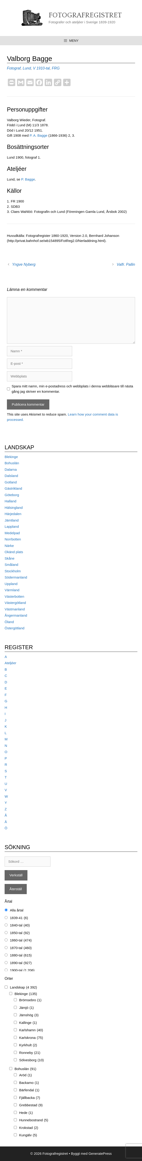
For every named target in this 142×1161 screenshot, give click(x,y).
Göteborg (12, 495)
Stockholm (13, 571)
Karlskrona (31, 1037)
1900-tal (22, 970)
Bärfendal (29, 1090)
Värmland (12, 590)
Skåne (10, 558)
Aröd (25, 1075)
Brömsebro (30, 1000)
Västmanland (15, 609)
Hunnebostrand (33, 1120)
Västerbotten (14, 596)
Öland (9, 622)
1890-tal (21, 963)
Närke (9, 546)
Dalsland (11, 476)
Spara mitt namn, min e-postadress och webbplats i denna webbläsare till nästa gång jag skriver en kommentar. (72, 388)
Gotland (11, 482)
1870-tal (21, 948)
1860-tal (21, 940)
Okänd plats (14, 552)
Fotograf (14, 68)
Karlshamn (31, 1030)
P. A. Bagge (38, 135)
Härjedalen (13, 514)
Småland (11, 565)
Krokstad (28, 1128)
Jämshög (28, 1015)
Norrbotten (13, 539)
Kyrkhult (28, 1045)
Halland (10, 501)
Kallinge (28, 1022)
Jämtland (12, 520)
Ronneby (29, 1052)
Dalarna (11, 469)
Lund (27, 68)
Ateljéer (10, 663)
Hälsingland (14, 508)
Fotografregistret (85, 15)
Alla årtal (16, 910)
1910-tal (43, 68)
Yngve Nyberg (24, 264)
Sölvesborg (31, 1060)
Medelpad (12, 533)
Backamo (29, 1083)
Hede (26, 1113)
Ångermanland (16, 615)
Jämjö (26, 1007)
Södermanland (16, 577)
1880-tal (21, 955)
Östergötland (14, 628)
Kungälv (28, 1135)
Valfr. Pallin (126, 264)
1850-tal (20, 933)
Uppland (11, 584)
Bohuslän (12, 463)
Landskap (23, 987)
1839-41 (19, 918)
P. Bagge (28, 179)
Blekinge (11, 457)
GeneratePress (100, 1153)
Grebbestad (31, 1105)
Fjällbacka (29, 1098)
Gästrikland (13, 488)
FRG (56, 68)
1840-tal (20, 925)
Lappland (12, 526)
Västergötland (15, 603)
